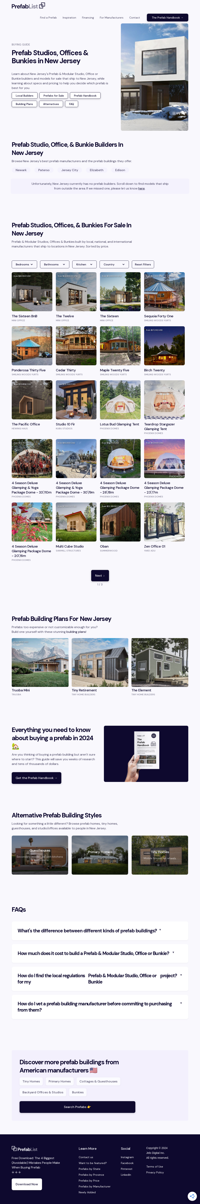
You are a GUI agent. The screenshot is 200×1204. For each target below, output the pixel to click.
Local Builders (24, 95)
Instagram (127, 1157)
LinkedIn (126, 1174)
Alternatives (51, 104)
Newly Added (87, 1192)
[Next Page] (100, 576)
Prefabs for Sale (54, 95)
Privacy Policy (155, 1172)
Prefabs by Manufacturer (95, 1186)
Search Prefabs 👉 (77, 1107)
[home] (28, 6)
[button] (24, 264)
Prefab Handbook (85, 95)
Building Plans (24, 104)
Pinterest (126, 1169)
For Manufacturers (111, 17)
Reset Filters (143, 264)
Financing (88, 17)
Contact (134, 17)
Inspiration (69, 17)
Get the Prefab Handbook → (36, 778)
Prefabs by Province (91, 1174)
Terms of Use (154, 1166)
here (141, 188)
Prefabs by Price (89, 1180)
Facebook (127, 1163)
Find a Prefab (48, 17)
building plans (76, 632)
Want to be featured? (93, 1163)
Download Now (27, 1184)
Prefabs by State (89, 1169)
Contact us (86, 1157)
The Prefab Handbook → (167, 17)
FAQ (71, 104)
